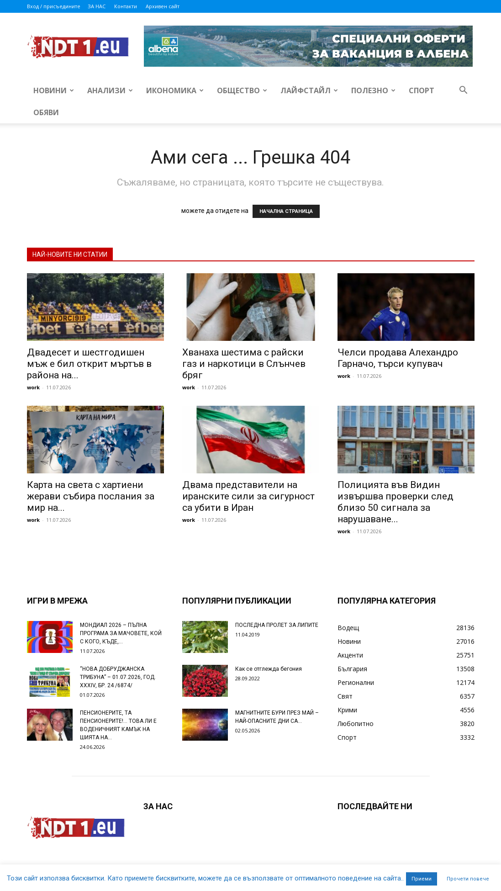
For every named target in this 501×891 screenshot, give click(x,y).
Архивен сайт (162, 6)
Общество (242, 90)
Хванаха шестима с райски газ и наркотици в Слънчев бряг (244, 364)
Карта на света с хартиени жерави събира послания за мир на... (90, 496)
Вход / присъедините (53, 6)
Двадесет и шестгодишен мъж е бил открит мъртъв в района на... (89, 364)
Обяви (46, 112)
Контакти (125, 6)
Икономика (175, 90)
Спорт (421, 90)
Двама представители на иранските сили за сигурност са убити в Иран (248, 496)
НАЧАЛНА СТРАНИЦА (286, 211)
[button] (464, 91)
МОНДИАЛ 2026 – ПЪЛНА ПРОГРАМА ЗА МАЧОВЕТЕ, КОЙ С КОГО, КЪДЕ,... (121, 633)
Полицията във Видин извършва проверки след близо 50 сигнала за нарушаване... (396, 502)
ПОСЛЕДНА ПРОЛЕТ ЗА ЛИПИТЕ (276, 625)
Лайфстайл (309, 90)
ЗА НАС (96, 6)
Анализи (110, 90)
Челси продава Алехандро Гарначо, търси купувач (398, 358)
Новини (53, 90)
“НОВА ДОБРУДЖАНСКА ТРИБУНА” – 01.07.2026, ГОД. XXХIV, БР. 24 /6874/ (118, 677)
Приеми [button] (421, 879)
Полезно (373, 90)
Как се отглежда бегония (268, 669)
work (33, 387)
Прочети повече (468, 879)
